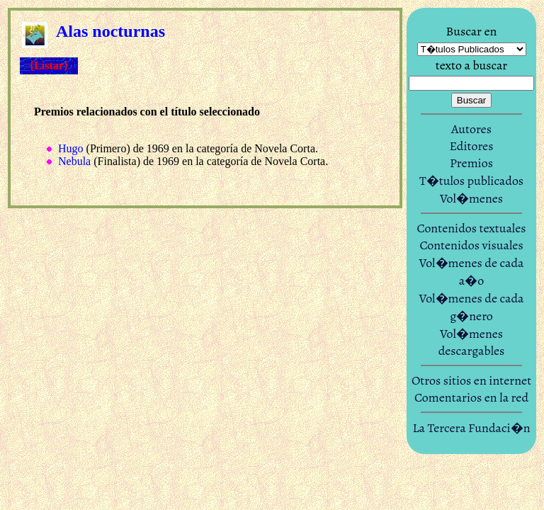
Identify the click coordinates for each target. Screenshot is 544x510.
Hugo (71, 148)
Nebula (74, 161)
